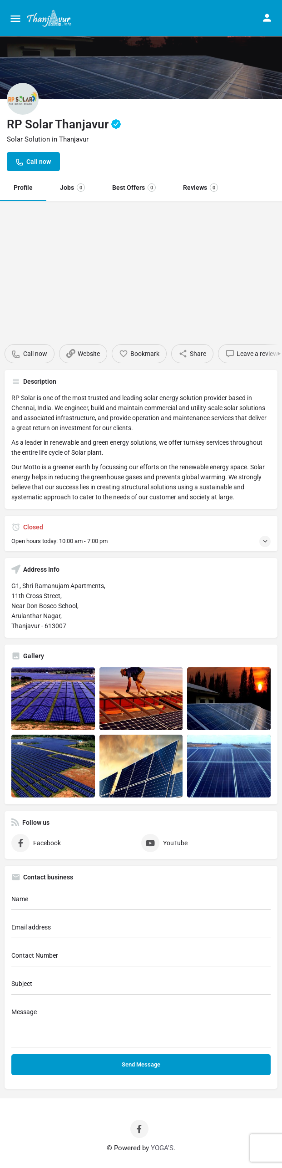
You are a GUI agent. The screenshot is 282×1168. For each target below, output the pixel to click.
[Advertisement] (141, 269)
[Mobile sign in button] (267, 18)
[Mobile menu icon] (15, 18)
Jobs (72, 187)
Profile (23, 187)
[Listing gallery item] (53, 698)
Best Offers (134, 187)
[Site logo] (50, 18)
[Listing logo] (23, 99)
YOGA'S (162, 1148)
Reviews (200, 187)
